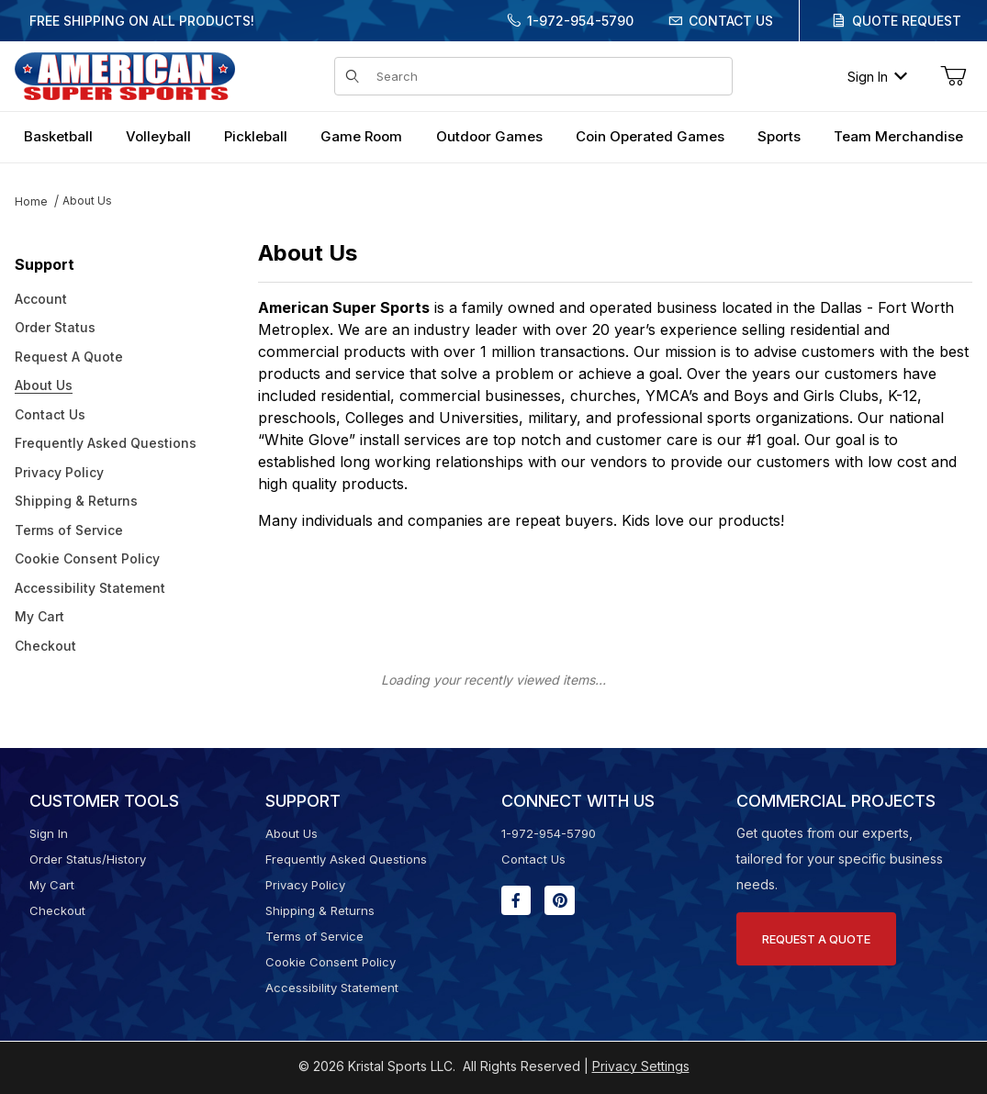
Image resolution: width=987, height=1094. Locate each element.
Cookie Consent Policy (87, 558)
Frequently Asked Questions (105, 443)
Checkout (45, 645)
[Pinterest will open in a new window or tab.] (559, 900)
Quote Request (906, 20)
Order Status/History (87, 859)
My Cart (39, 616)
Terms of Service (69, 530)
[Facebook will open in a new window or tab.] (516, 900)
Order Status (55, 327)
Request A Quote (69, 356)
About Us (87, 200)
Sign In (877, 76)
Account (41, 299)
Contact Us (731, 20)
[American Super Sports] (125, 75)
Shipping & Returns (76, 500)
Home (31, 201)
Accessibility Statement (90, 588)
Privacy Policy (59, 472)
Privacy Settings (641, 1066)
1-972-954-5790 (580, 20)
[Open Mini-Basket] (953, 76)
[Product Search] (549, 76)
